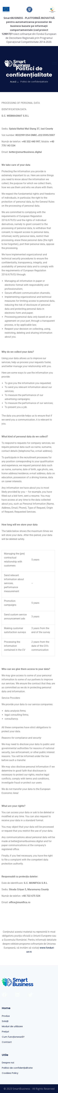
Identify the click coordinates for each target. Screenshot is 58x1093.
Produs (6, 1015)
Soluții (5, 1021)
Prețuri (5, 1031)
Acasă (13, 81)
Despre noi (8, 1062)
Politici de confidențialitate (17, 1067)
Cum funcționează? (13, 1036)
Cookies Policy (10, 1073)
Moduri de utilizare (12, 1026)
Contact (7, 1042)
